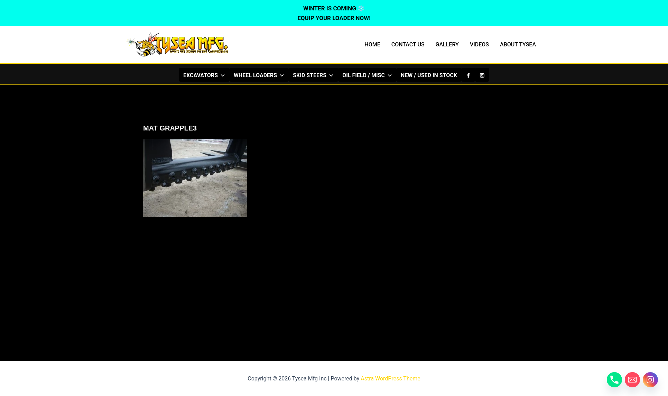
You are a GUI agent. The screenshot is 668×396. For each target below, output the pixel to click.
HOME (372, 44)
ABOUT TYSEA (518, 44)
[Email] (632, 379)
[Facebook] (468, 75)
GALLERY (447, 44)
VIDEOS (479, 44)
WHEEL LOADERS (259, 75)
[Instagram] (482, 75)
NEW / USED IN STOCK (429, 75)
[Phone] (614, 379)
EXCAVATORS (204, 75)
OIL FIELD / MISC (367, 75)
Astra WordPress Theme (390, 378)
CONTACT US (408, 44)
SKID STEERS (313, 75)
